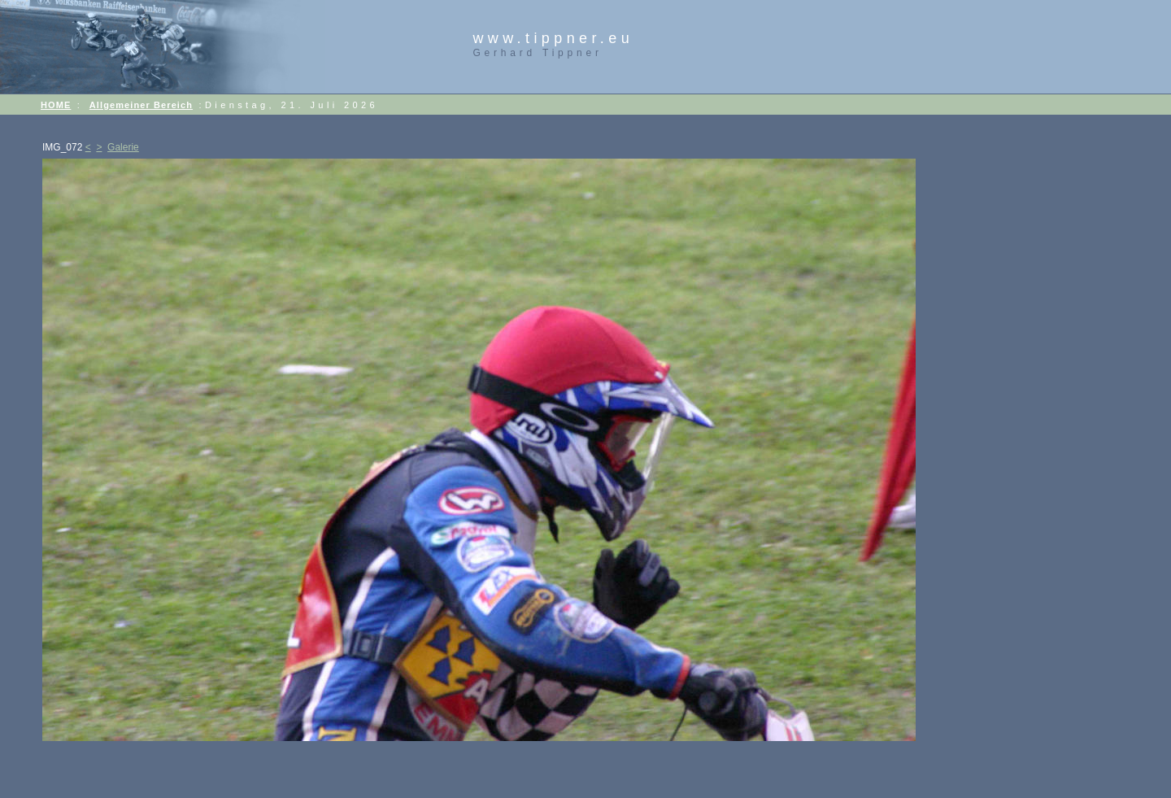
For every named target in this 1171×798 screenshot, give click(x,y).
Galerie (123, 147)
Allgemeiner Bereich (141, 105)
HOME (56, 105)
